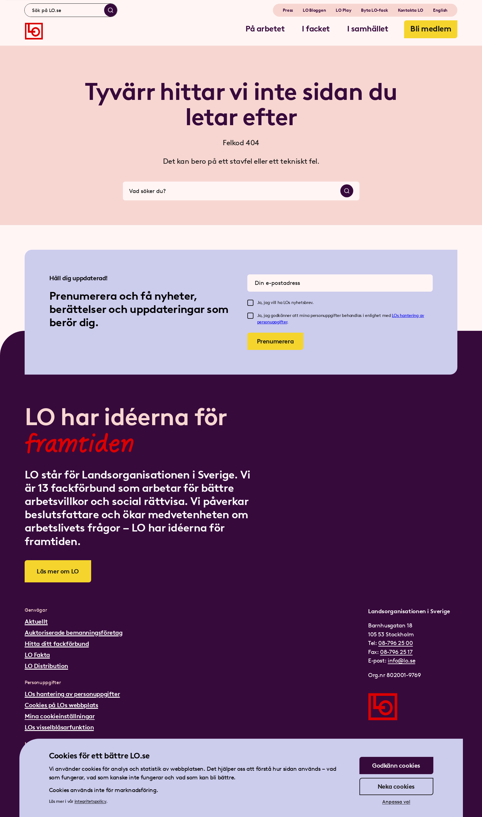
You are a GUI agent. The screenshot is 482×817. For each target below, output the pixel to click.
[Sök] (110, 10)
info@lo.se (401, 660)
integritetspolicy (90, 801)
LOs (396, 315)
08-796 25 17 (396, 651)
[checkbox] (250, 303)
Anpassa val (396, 802)
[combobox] (71, 10)
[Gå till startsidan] (34, 31)
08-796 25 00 (395, 643)
